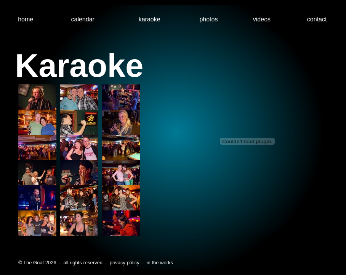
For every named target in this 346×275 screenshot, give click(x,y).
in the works (160, 262)
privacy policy (124, 262)
